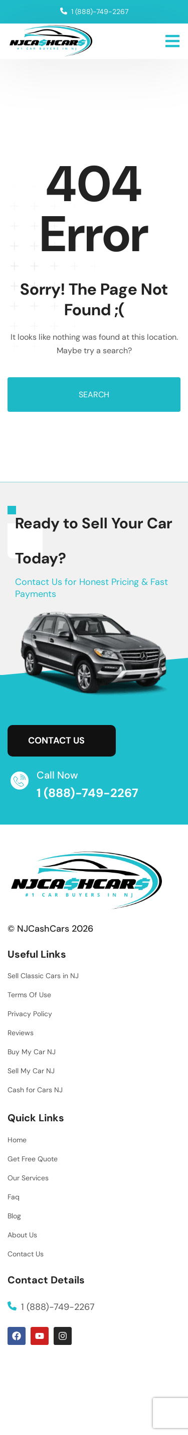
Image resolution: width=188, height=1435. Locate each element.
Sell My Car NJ (31, 1070)
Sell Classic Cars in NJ (43, 975)
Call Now (57, 775)
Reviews (21, 1032)
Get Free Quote (33, 1158)
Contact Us (26, 1253)
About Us (22, 1234)
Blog (14, 1215)
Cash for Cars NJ (35, 1089)
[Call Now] (20, 781)
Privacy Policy (30, 1013)
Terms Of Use (29, 994)
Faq (14, 1196)
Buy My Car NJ (32, 1051)
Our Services (28, 1177)
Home (17, 1139)
